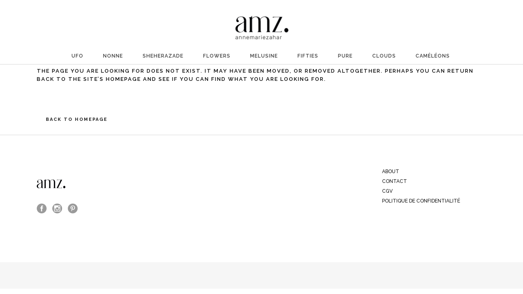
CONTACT (394, 181)
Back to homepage (76, 119)
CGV (387, 191)
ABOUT (390, 171)
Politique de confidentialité (421, 201)
